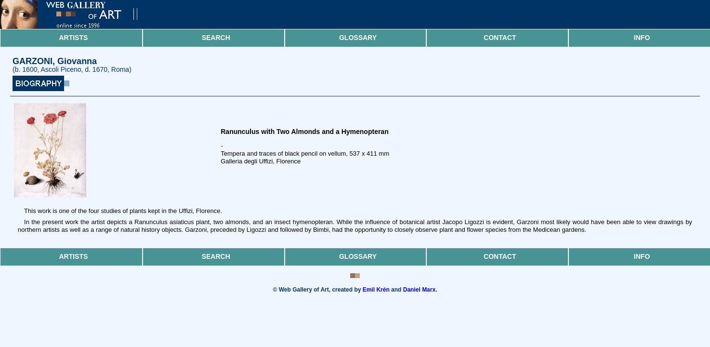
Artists (73, 37)
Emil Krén (376, 289)
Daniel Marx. (420, 289)
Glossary (358, 37)
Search (216, 37)
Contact (500, 37)
